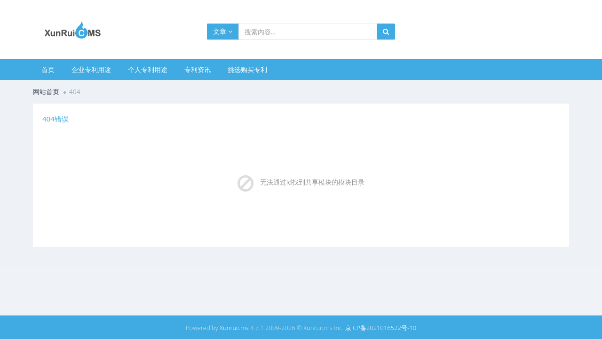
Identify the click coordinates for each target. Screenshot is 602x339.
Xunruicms (234, 327)
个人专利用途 (147, 69)
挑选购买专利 (247, 69)
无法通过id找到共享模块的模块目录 (312, 182)
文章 (222, 31)
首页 (48, 69)
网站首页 (46, 91)
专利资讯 (197, 69)
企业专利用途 (91, 69)
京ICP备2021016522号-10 (380, 327)
